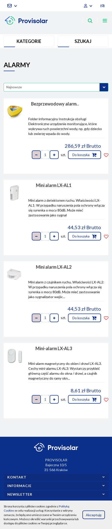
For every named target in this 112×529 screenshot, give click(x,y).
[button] (102, 5)
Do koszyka (84, 154)
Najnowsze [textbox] (14, 87)
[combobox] (56, 87)
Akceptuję (93, 515)
